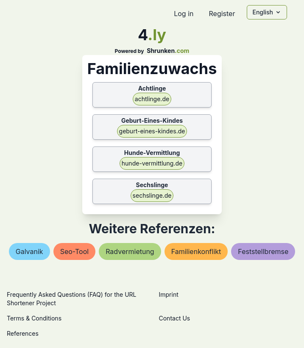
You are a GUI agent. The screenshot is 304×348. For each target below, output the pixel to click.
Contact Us (174, 318)
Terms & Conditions (34, 318)
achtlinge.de (152, 98)
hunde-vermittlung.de (152, 163)
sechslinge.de (152, 195)
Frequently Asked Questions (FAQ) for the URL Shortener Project (71, 299)
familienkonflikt (196, 251)
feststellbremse (263, 251)
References (23, 333)
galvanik (29, 251)
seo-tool (74, 251)
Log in (183, 13)
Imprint (168, 294)
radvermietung (130, 251)
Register (222, 13)
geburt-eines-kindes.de (152, 131)
